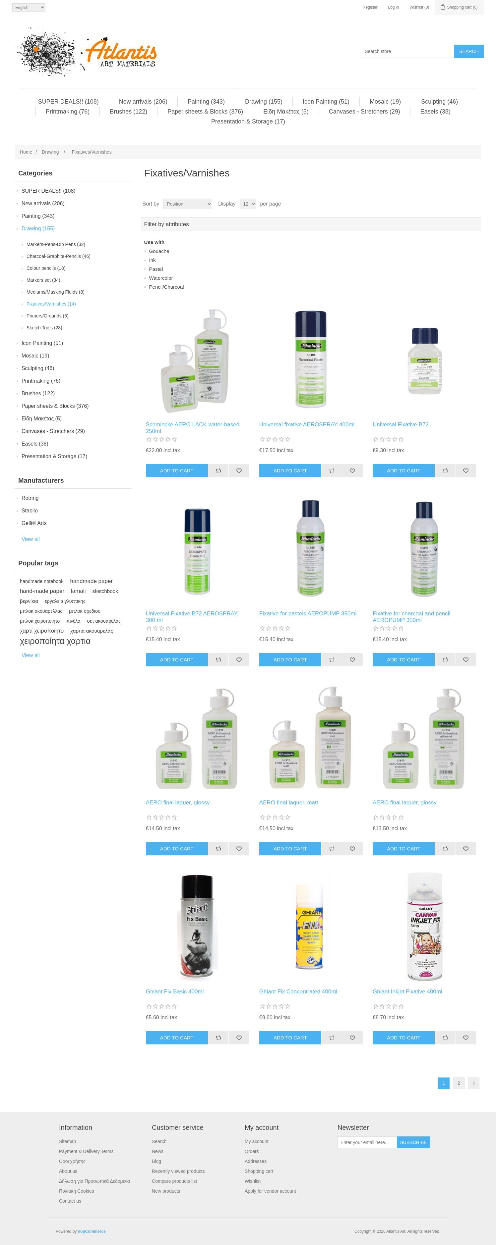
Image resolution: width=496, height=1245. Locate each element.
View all (31, 539)
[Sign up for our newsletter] (367, 1142)
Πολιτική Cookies (76, 1191)
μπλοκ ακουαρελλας (41, 611)
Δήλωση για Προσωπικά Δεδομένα (94, 1181)
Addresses (256, 1161)
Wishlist (253, 1181)
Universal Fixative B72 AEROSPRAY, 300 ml (192, 616)
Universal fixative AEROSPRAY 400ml (307, 424)
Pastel (156, 269)
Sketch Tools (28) (44, 327)
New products (166, 1191)
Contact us (70, 1201)
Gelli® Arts (34, 523)
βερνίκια (29, 601)
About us (68, 1171)
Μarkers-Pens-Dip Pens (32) (56, 244)
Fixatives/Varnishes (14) (51, 304)
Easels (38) (435, 111)
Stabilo (30, 510)
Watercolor (161, 278)
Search (159, 1141)
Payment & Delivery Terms (86, 1151)
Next (473, 1083)
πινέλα (73, 621)
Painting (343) (206, 101)
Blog (156, 1161)
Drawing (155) (263, 101)
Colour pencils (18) (46, 268)
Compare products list (174, 1181)
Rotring (30, 498)
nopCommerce (92, 1231)
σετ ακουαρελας (104, 621)
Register (370, 7)
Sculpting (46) (439, 101)
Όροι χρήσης (72, 1161)
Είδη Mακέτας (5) (285, 111)
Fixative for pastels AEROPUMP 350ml (308, 613)
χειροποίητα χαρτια (55, 641)
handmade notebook (42, 581)
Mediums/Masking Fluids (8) (56, 292)
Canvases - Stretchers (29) (364, 111)
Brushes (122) (128, 111)
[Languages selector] (28, 7)
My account (257, 1141)
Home (26, 152)
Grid (463, 204)
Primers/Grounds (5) (48, 315)
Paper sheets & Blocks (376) (205, 111)
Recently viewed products (178, 1171)
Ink (152, 260)
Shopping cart (259, 1171)
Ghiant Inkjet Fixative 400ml (407, 991)
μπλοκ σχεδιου (84, 611)
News (157, 1151)
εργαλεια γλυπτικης (65, 601)
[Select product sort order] (187, 204)
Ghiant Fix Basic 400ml (175, 991)
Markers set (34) (43, 280)
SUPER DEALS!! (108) (68, 101)
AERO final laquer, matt (288, 802)
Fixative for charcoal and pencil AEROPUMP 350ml (411, 616)
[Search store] (408, 51)
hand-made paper (42, 591)
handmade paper (91, 581)
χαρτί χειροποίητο (42, 631)
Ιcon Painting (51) (326, 101)
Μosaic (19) (385, 101)
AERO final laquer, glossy (178, 802)
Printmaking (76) (68, 111)
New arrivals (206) (143, 101)
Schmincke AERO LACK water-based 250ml (193, 427)
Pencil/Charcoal (166, 287)
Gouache (159, 251)
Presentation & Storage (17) (248, 121)
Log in (393, 7)
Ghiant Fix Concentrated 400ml (298, 991)
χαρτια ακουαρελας (91, 631)
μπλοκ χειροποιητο (40, 621)
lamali (78, 591)
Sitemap (67, 1141)
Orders (252, 1151)
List (475, 204)
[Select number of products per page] (248, 204)
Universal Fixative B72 (401, 424)
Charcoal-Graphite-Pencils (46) (59, 256)
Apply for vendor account (270, 1191)
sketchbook (105, 591)
